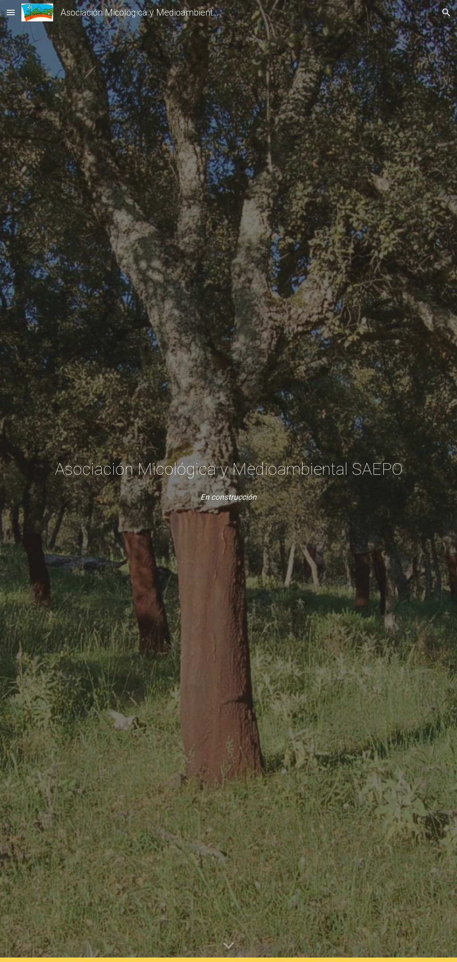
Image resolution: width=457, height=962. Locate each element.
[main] (229, 469)
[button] (10, 12)
